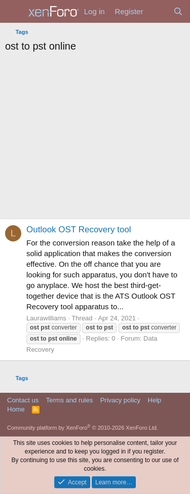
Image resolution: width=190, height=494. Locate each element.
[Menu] (14, 12)
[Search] (178, 11)
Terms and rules (69, 400)
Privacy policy (120, 400)
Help (155, 400)
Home (16, 409)
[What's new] (158, 11)
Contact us (23, 400)
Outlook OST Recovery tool (78, 229)
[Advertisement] (95, 138)
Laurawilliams (46, 318)
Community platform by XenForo (82, 428)
